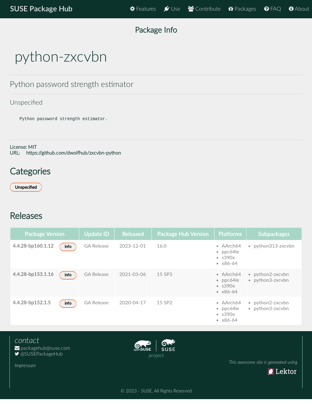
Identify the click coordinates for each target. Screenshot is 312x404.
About (299, 9)
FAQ (272, 9)
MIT (32, 152)
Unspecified (26, 192)
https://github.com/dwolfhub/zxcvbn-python (73, 158)
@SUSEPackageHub (39, 358)
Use (172, 9)
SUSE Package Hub (41, 9)
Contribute (204, 9)
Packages (242, 9)
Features (143, 9)
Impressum (25, 370)
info (68, 252)
